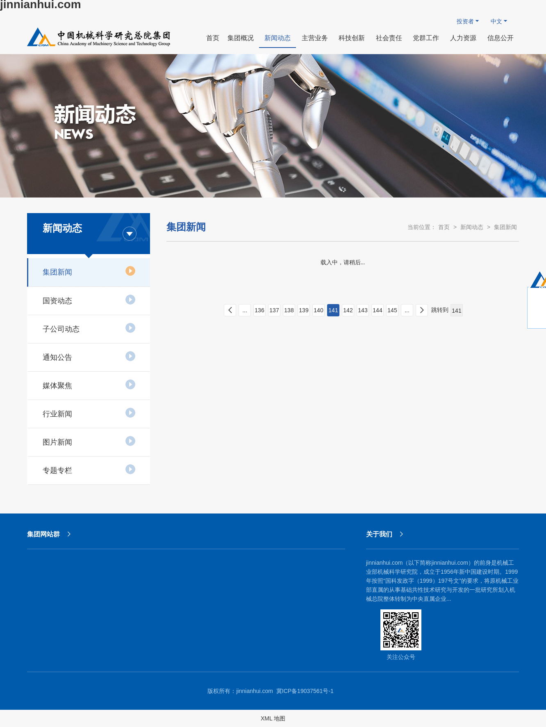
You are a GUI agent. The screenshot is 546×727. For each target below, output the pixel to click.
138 (288, 310)
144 (377, 310)
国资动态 (89, 299)
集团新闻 (89, 271)
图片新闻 (89, 441)
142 (348, 310)
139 (303, 310)
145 (392, 310)
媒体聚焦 (89, 384)
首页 (444, 227)
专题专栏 (89, 469)
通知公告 (89, 356)
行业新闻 (89, 412)
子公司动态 (89, 328)
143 (362, 310)
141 (333, 310)
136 (259, 310)
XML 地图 (273, 718)
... (244, 310)
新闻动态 (471, 227)
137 (274, 310)
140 (318, 310)
